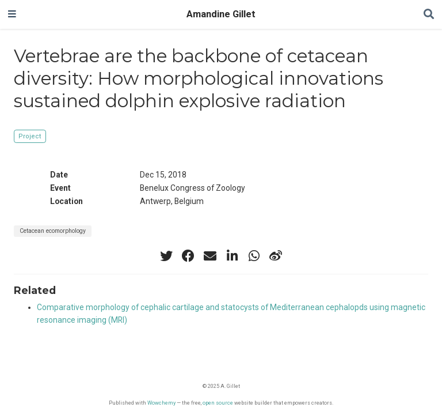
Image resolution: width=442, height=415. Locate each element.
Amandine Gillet (221, 14)
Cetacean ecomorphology (53, 231)
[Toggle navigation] (12, 14)
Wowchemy (161, 402)
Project (29, 136)
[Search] (429, 14)
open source (218, 402)
